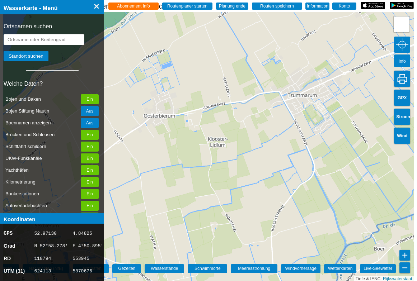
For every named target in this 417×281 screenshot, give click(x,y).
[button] (401, 24)
